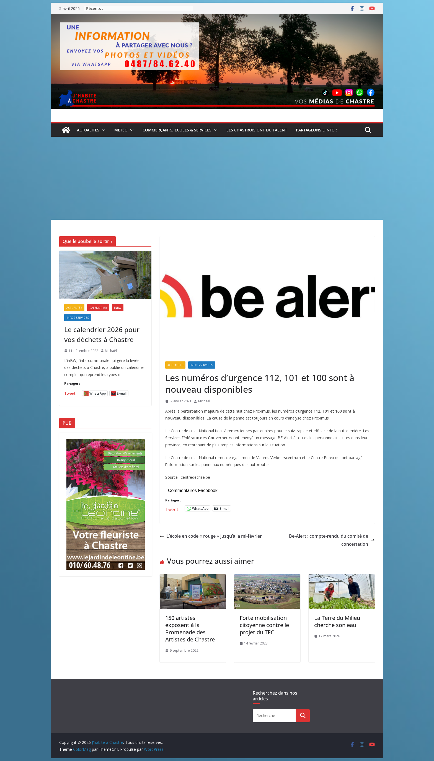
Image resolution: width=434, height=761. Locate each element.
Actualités (88, 130)
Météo (121, 130)
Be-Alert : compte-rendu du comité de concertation (332, 540)
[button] (102, 130)
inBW (117, 308)
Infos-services (201, 365)
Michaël (204, 401)
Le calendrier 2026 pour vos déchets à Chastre (102, 334)
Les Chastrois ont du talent (256, 130)
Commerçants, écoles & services (177, 130)
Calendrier (98, 308)
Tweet (171, 508)
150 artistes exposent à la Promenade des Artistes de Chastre (190, 628)
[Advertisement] (217, 178)
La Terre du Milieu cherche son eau (337, 621)
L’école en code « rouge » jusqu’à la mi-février (211, 536)
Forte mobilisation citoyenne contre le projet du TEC (264, 625)
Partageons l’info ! (316, 130)
